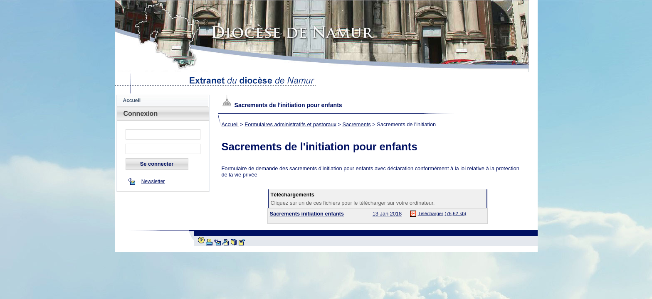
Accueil (132, 100)
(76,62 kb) (455, 213)
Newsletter (153, 181)
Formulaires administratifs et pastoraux (290, 124)
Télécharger (430, 213)
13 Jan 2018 (387, 214)
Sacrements (356, 124)
